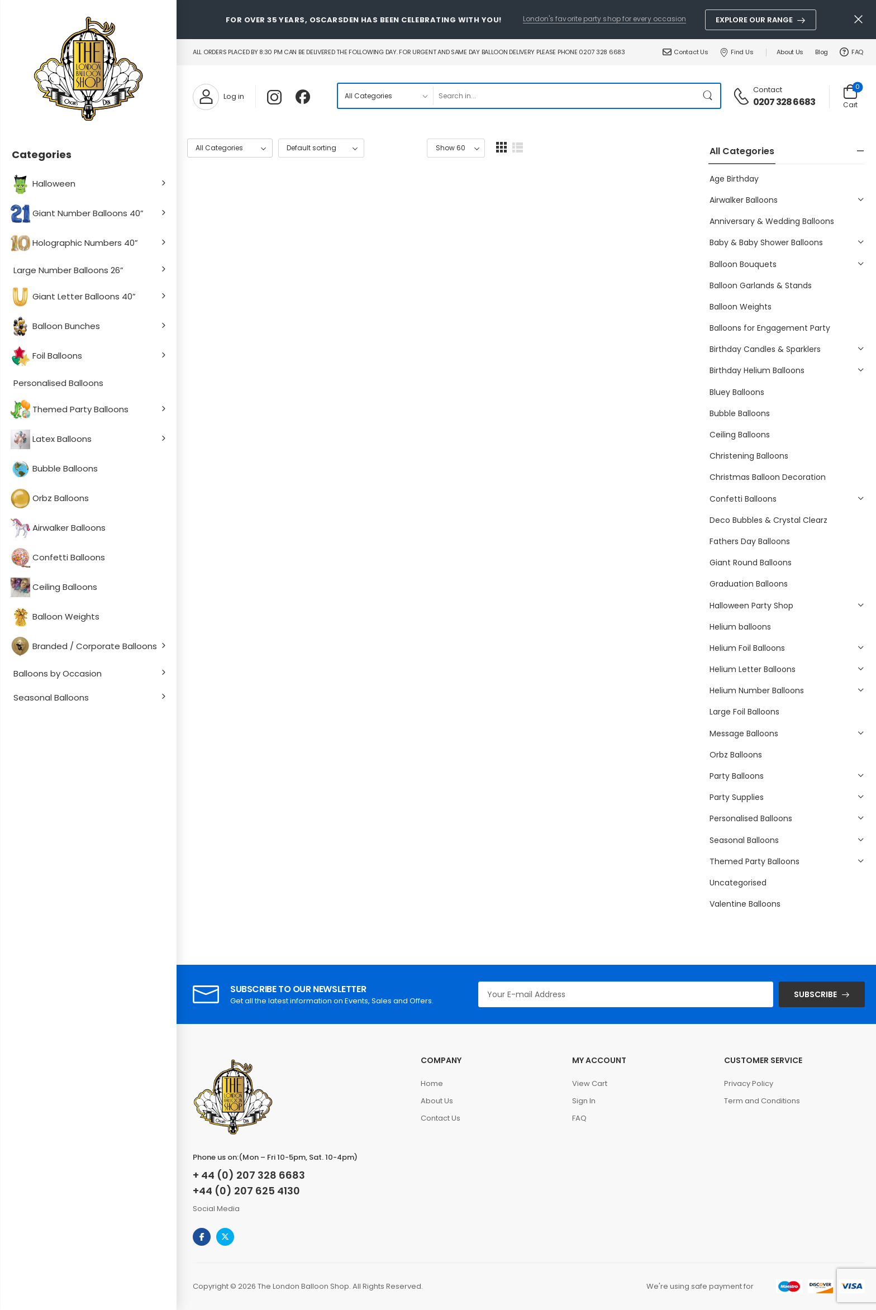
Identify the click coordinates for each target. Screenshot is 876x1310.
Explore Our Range (754, 20)
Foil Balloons (47, 356)
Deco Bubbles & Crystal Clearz (768, 520)
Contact (767, 89)
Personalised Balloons (58, 383)
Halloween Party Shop (751, 606)
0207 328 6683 (784, 102)
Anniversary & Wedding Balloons (772, 221)
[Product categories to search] (385, 96)
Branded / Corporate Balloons (85, 646)
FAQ (851, 51)
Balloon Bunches (56, 326)
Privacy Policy (748, 1083)
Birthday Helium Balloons (757, 370)
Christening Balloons (749, 456)
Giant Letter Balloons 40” (74, 297)
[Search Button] (709, 96)
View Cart (589, 1083)
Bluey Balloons (737, 392)
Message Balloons (744, 733)
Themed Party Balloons (70, 410)
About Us (790, 51)
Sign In (584, 1100)
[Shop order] (321, 148)
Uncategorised (738, 883)
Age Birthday (734, 179)
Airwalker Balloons (59, 528)
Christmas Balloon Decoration (768, 477)
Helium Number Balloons (757, 690)
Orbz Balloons (51, 498)
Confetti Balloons (59, 558)
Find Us (737, 51)
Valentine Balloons (745, 904)
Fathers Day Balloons (750, 541)
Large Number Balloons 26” (68, 270)
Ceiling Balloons (55, 587)
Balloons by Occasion (57, 673)
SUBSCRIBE (815, 994)
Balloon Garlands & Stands (761, 285)
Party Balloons (737, 776)
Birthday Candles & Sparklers (765, 349)
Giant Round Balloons (751, 563)
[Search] (564, 96)
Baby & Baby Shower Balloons (766, 242)
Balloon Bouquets (743, 264)
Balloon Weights (56, 617)
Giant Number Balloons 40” (78, 213)
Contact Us (685, 51)
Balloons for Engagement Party (770, 328)
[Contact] (742, 95)
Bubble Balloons (55, 469)
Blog (821, 51)
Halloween (44, 184)
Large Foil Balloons (744, 712)
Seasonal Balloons (51, 697)
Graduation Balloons (749, 584)
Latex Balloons (52, 439)
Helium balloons (740, 627)
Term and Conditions (762, 1100)
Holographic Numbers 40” (75, 243)
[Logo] (88, 70)
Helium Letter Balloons (753, 669)
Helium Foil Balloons (747, 648)
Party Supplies (737, 797)
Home (432, 1083)
